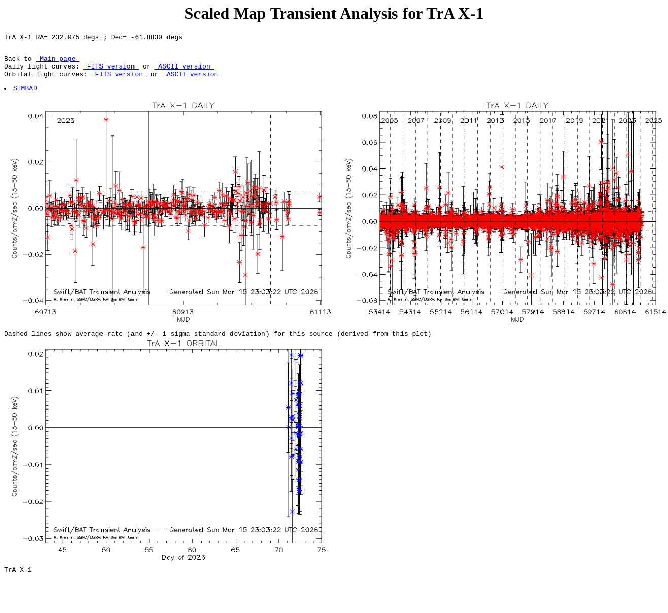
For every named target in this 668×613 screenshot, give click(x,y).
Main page (57, 62)
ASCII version (184, 72)
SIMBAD (26, 96)
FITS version (111, 72)
